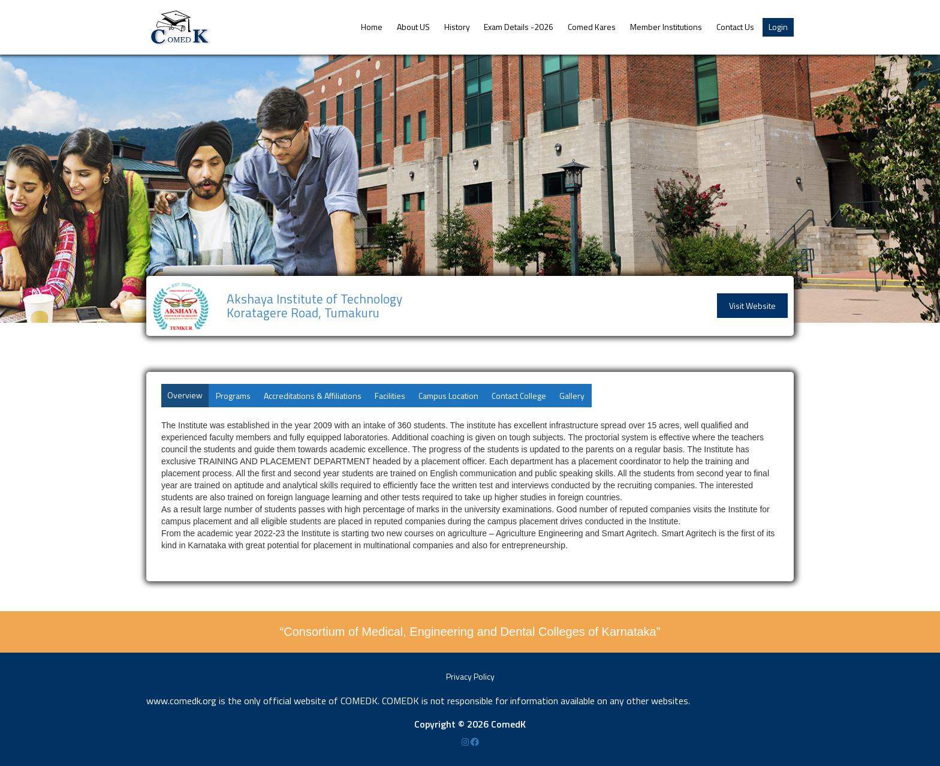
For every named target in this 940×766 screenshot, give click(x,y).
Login (778, 26)
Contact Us (735, 26)
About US (413, 26)
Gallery (572, 395)
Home (371, 26)
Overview (185, 395)
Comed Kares (592, 26)
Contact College (519, 395)
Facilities (390, 395)
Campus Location (448, 395)
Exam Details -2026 (518, 26)
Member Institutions (666, 26)
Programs (233, 395)
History (457, 26)
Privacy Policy (470, 676)
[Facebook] (475, 741)
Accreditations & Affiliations (312, 395)
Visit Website (752, 305)
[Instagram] (466, 741)
